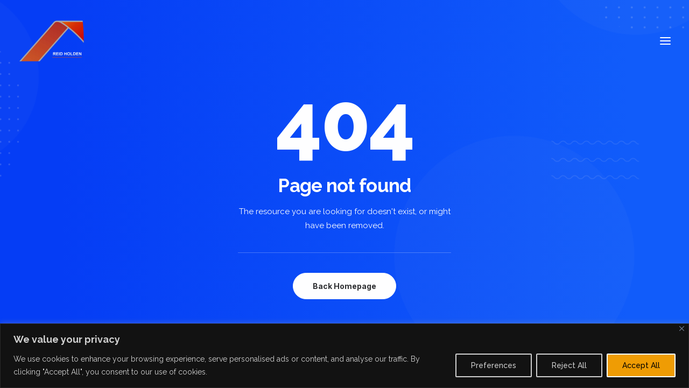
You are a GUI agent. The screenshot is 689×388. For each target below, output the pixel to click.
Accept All (641, 365)
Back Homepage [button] (344, 286)
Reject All (569, 365)
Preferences (493, 365)
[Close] (681, 328)
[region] (344, 355)
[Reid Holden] (52, 40)
